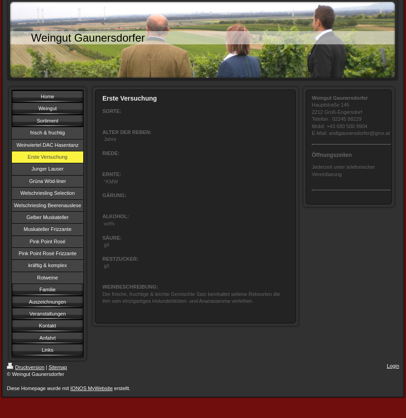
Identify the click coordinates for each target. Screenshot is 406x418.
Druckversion (25, 367)
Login (393, 366)
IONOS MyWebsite (91, 388)
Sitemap (57, 367)
